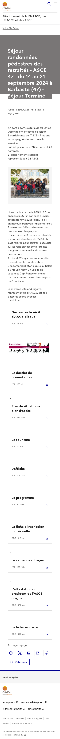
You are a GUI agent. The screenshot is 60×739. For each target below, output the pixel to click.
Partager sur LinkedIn (29, 653)
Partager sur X (20, 653)
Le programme (23, 497)
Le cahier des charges (28, 560)
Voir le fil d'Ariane (11, 28)
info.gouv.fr (9, 702)
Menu (55, 4)
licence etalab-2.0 (15, 734)
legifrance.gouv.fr (12, 708)
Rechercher (49, 4)
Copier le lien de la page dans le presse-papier (47, 653)
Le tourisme (21, 439)
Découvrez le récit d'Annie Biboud (26, 314)
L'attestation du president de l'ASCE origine (27, 593)
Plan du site (8, 718)
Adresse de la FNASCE (22, 723)
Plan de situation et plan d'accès (27, 408)
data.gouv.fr (34, 708)
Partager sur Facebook (11, 653)
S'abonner (18, 662)
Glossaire (20, 718)
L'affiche (18, 468)
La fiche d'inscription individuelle (28, 529)
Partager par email (38, 653)
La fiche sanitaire (25, 627)
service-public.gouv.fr (32, 702)
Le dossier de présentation (22, 375)
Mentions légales (34, 718)
